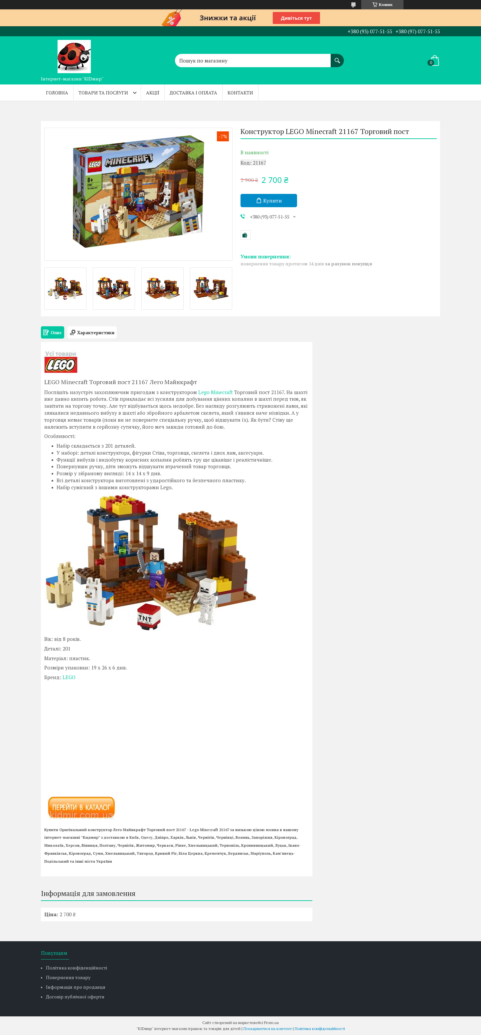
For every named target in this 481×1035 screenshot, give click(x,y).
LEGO (69, 677)
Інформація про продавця (75, 987)
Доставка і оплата (193, 92)
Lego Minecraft (215, 392)
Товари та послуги (103, 92)
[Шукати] (337, 57)
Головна (57, 92)
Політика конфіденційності (76, 967)
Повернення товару (68, 977)
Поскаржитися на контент (267, 1028)
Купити (272, 200)
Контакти (240, 92)
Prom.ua (271, 1022)
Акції (152, 92)
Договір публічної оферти (75, 996)
